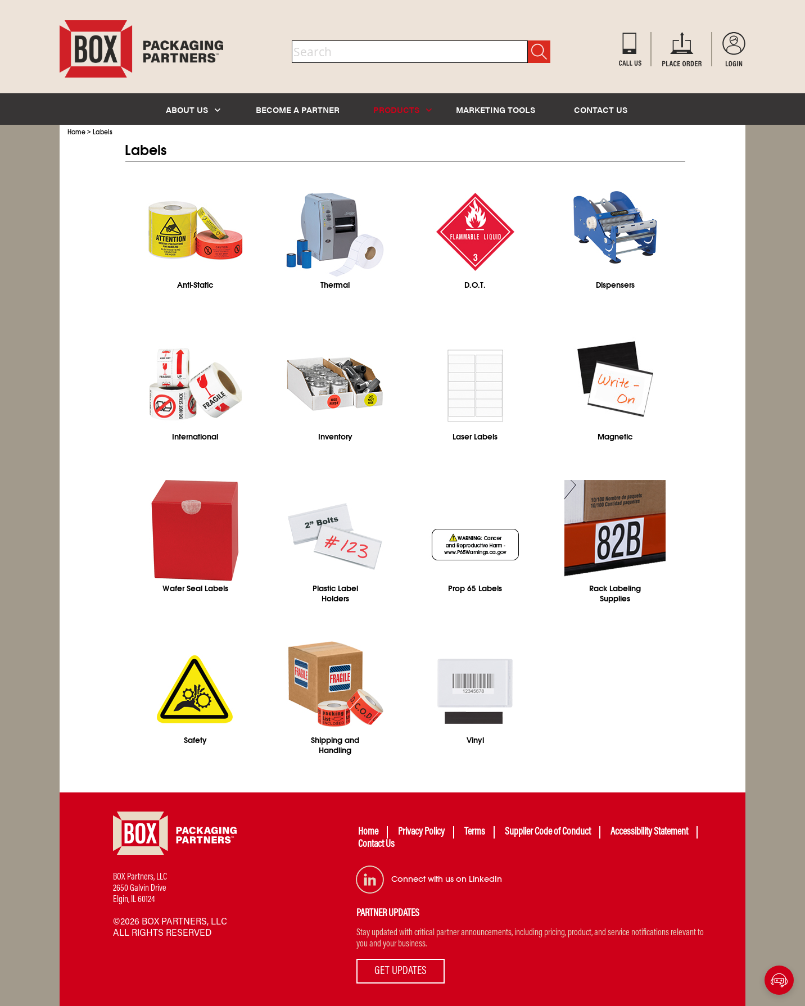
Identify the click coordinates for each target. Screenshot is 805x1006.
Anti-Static (195, 285)
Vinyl (475, 740)
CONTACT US (600, 109)
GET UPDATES (400, 971)
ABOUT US (193, 109)
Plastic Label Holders (335, 593)
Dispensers (615, 285)
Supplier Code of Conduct (548, 832)
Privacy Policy (421, 832)
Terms (474, 832)
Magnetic (615, 437)
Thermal (335, 285)
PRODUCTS (402, 109)
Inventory (335, 437)
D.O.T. (475, 285)
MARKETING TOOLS (495, 109)
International (195, 437)
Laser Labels (475, 437)
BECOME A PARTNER (298, 109)
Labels (102, 132)
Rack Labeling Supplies (615, 593)
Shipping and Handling (335, 745)
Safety (195, 740)
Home (76, 132)
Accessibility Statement (649, 832)
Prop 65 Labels (475, 588)
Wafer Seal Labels (195, 588)
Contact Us (376, 845)
